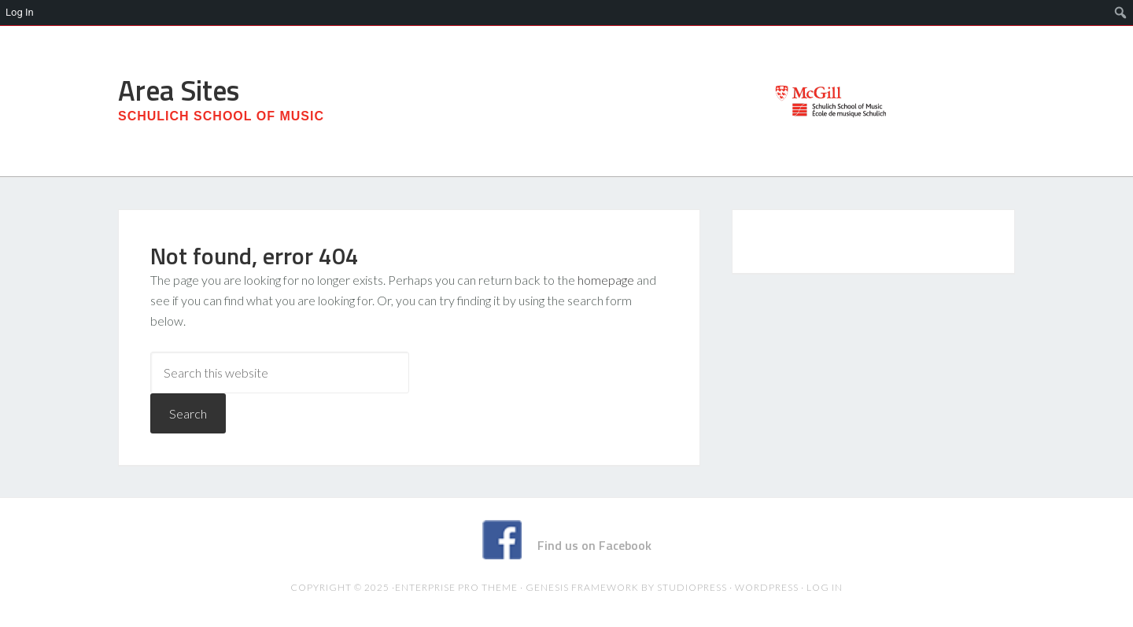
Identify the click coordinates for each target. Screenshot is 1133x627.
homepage (606, 279)
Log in (824, 587)
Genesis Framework (582, 587)
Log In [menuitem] (20, 12)
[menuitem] (1121, 12)
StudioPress (692, 587)
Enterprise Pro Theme (456, 587)
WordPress (767, 587)
